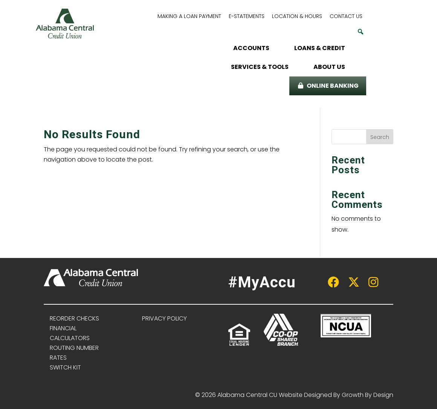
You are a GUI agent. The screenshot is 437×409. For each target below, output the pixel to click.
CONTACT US (346, 16)
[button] (360, 31)
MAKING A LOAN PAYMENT (189, 16)
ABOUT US (329, 67)
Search (379, 137)
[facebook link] (329, 284)
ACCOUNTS (251, 48)
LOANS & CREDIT (319, 48)
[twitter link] (350, 284)
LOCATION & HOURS (297, 16)
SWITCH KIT (65, 367)
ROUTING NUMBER (74, 347)
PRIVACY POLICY (164, 318)
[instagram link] (370, 284)
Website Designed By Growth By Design (336, 395)
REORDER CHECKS (74, 318)
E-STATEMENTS (246, 16)
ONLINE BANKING (333, 85)
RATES (58, 357)
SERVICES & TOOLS (260, 67)
